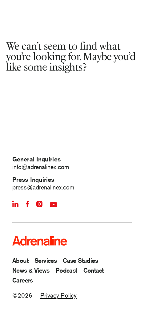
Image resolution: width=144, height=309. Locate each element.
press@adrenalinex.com (43, 187)
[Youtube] (53, 204)
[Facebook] (27, 204)
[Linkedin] (15, 204)
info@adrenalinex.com (40, 167)
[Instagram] (39, 204)
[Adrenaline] (39, 241)
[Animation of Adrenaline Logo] (72, 127)
